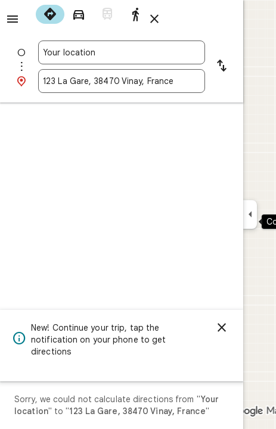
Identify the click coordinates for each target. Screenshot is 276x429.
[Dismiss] (222, 328)
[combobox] (121, 52)
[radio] (50, 14)
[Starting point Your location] (121, 52)
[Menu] (12, 19)
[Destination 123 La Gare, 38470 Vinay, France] (121, 81)
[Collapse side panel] (250, 214)
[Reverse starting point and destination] (221, 67)
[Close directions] (154, 19)
